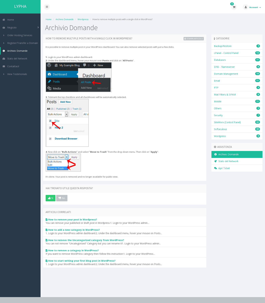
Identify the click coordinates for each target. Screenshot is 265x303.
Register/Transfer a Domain (20, 43)
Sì (50, 198)
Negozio (9, 27)
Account (255, 7)
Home (8, 19)
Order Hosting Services (17, 35)
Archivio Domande (15, 50)
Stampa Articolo (193, 38)
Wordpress (83, 19)
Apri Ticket (222, 168)
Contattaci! (10, 66)
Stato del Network (14, 58)
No (61, 198)
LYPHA (20, 6)
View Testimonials (14, 74)
